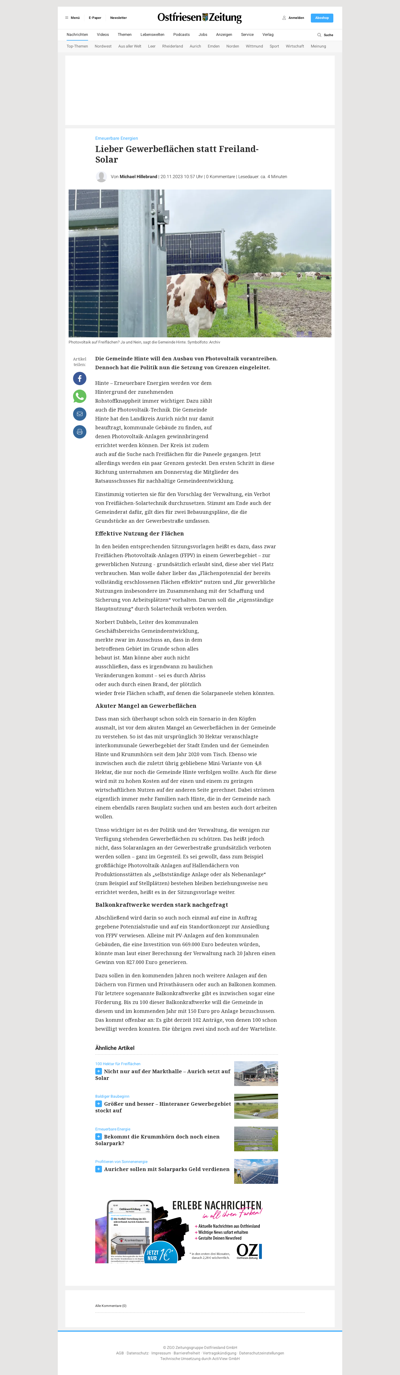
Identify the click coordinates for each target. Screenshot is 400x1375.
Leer (152, 46)
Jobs (203, 35)
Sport (274, 46)
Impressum (161, 1353)
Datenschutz (138, 1353)
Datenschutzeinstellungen (261, 1353)
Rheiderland (172, 46)
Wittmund (254, 46)
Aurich (195, 46)
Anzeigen (224, 35)
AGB (120, 1353)
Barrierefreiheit (187, 1353)
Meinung (318, 46)
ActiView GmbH (226, 1359)
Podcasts (181, 35)
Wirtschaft (295, 46)
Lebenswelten (152, 35)
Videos (103, 35)
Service (247, 35)
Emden (214, 46)
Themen (125, 35)
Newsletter (118, 18)
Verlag (268, 35)
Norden (232, 46)
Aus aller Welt (129, 46)
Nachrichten (77, 35)
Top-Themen (77, 46)
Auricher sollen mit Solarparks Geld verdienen (167, 1169)
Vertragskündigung (219, 1353)
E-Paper (95, 18)
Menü (71, 17)
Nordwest (103, 46)
